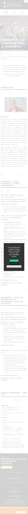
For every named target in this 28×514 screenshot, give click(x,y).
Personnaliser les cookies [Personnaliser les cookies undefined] (14, 266)
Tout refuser (14, 263)
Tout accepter (14, 260)
